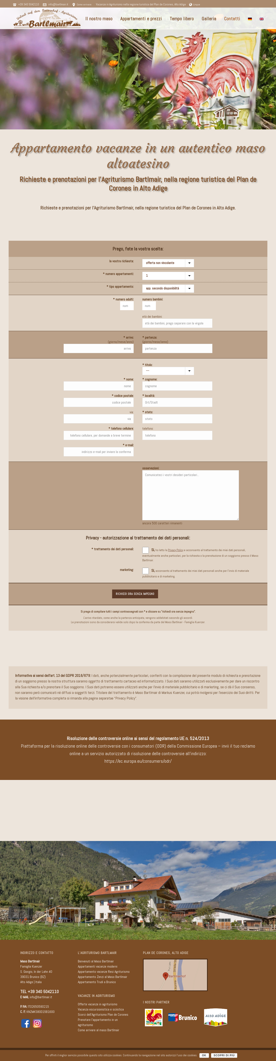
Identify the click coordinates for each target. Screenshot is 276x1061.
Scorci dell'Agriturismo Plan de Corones (103, 1014)
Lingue (194, 4)
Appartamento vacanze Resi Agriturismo (104, 971)
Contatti (232, 19)
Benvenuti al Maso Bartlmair (96, 961)
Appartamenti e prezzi (141, 19)
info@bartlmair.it (58, 4)
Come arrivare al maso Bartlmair (98, 1030)
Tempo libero (182, 19)
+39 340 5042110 (28, 4)
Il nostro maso (99, 19)
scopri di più (224, 1055)
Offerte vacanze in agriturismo (97, 1004)
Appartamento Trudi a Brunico (97, 982)
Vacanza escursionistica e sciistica (101, 1009)
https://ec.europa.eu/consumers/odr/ (138, 761)
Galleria (209, 19)
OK (204, 1055)
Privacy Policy (125, 698)
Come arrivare (84, 4)
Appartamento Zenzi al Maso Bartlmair (102, 977)
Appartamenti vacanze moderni (97, 966)
